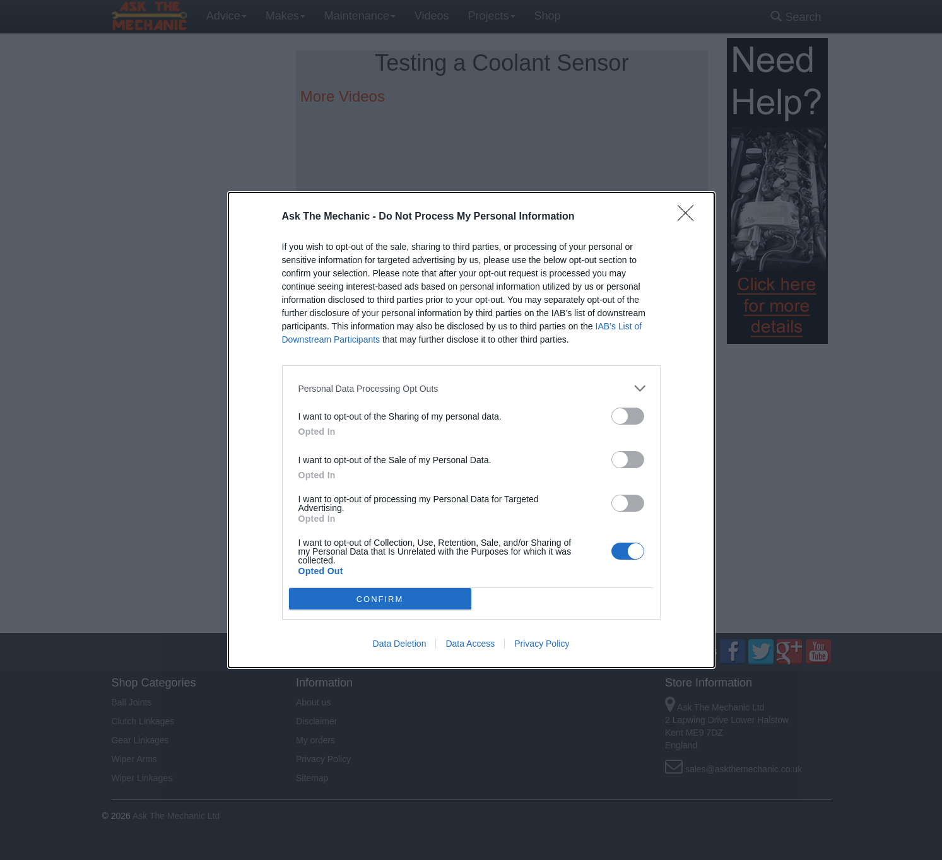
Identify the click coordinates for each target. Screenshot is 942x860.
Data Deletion (400, 644)
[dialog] (471, 430)
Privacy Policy (541, 644)
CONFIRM (380, 599)
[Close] (690, 217)
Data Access (470, 644)
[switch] (627, 416)
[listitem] (471, 388)
